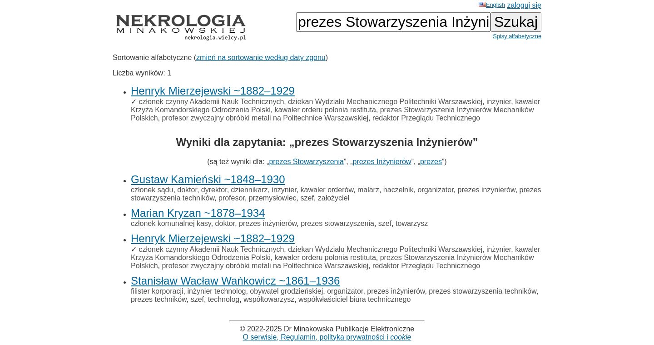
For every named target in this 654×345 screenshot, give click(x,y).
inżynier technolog (216, 291)
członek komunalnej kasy (171, 223)
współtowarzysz (268, 299)
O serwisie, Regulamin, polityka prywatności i (327, 337)
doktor (187, 190)
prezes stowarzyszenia (337, 223)
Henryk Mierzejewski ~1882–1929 (213, 91)
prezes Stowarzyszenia (306, 161)
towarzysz (412, 223)
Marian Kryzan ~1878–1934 (198, 213)
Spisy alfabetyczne (517, 36)
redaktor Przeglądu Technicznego (426, 118)
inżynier (498, 101)
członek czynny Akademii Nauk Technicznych (211, 101)
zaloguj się (524, 5)
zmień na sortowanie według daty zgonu (261, 57)
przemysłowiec (273, 198)
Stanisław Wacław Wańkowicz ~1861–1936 (235, 281)
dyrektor (214, 190)
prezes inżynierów (486, 190)
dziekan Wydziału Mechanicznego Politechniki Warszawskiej (385, 101)
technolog (223, 299)
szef (307, 198)
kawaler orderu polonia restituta (325, 110)
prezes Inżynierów (381, 161)
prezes (431, 161)
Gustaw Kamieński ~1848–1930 (208, 179)
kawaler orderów (327, 190)
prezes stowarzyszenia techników (482, 291)
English (492, 4)
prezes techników (159, 299)
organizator (435, 190)
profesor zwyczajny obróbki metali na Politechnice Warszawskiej (265, 118)
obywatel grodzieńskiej (286, 291)
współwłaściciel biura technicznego (354, 299)
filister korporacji (157, 291)
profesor (231, 198)
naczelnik (398, 190)
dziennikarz (249, 190)
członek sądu (152, 190)
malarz (368, 190)
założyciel (333, 198)
